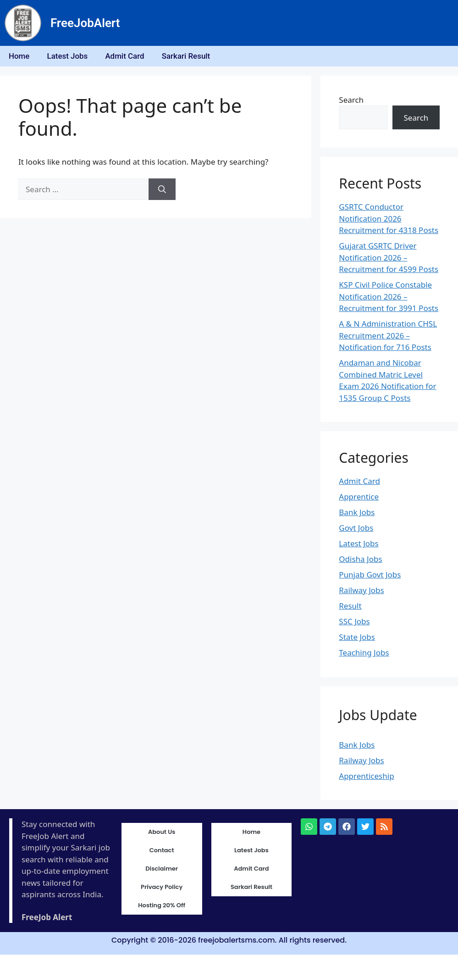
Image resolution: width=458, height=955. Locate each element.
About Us (161, 832)
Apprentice (359, 497)
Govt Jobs (356, 528)
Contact (161, 851)
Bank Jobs (357, 513)
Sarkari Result (189, 56)
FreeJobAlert (85, 23)
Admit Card (127, 56)
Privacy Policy (161, 887)
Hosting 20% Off (161, 906)
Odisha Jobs (360, 560)
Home (19, 56)
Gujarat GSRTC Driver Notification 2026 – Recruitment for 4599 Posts (388, 258)
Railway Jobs (361, 591)
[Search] (162, 190)
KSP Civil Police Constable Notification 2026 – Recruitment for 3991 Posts (388, 297)
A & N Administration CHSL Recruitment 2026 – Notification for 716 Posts (388, 336)
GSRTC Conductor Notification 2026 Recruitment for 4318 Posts (388, 219)
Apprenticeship (366, 776)
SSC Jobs (354, 622)
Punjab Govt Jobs (370, 575)
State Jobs (357, 638)
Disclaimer (161, 869)
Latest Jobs (69, 56)
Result (350, 606)
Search (351, 100)
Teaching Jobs (364, 653)
